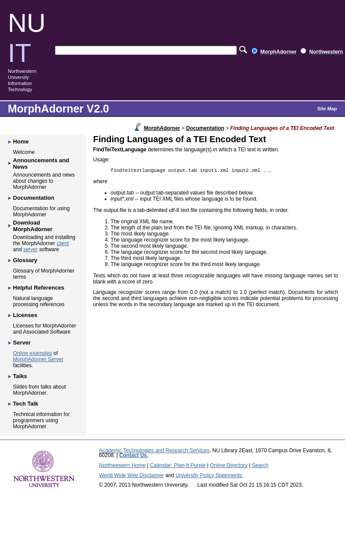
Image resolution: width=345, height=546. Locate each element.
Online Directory (228, 465)
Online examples (32, 353)
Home (21, 141)
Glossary (25, 260)
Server (22, 342)
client (63, 243)
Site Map (327, 108)
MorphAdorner (162, 128)
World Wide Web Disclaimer (131, 475)
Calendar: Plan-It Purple (177, 465)
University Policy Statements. (209, 475)
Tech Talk (25, 403)
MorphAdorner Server (38, 359)
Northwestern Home (122, 465)
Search (260, 465)
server (30, 249)
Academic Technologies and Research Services (154, 450)
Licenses (25, 315)
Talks (20, 376)
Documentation (205, 128)
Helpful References (39, 287)
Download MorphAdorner (32, 225)
